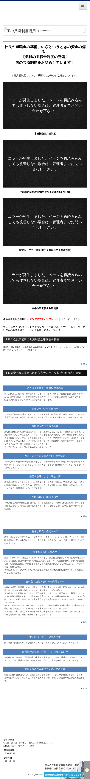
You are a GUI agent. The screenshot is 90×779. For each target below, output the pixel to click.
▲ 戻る (84, 364)
